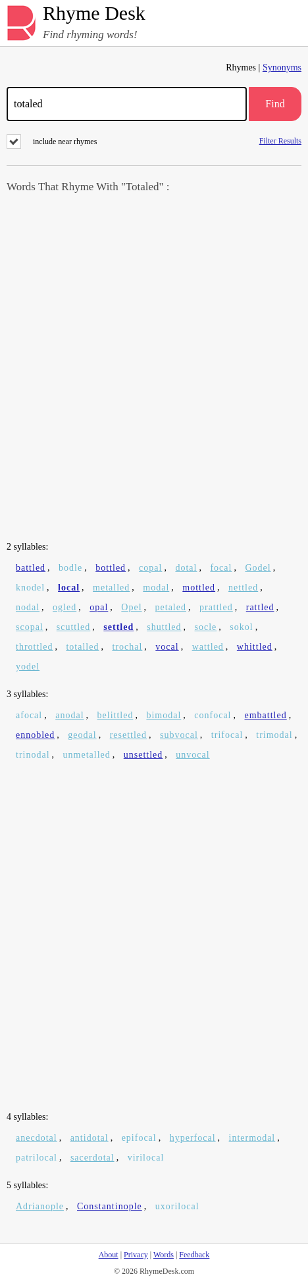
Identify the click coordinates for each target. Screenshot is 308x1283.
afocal (29, 715)
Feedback (194, 1254)
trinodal (33, 755)
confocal (212, 715)
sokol (241, 627)
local (69, 587)
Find (274, 103)
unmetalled (87, 755)
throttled (34, 647)
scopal (29, 627)
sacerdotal (92, 1158)
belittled (115, 715)
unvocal (192, 755)
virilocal (146, 1158)
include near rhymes (52, 141)
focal (221, 568)
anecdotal (36, 1138)
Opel (131, 607)
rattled (260, 607)
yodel (27, 666)
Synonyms (282, 67)
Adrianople (40, 1206)
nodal (27, 607)
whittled (254, 647)
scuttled (74, 627)
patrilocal (36, 1158)
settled (118, 627)
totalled (82, 647)
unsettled (143, 755)
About (108, 1254)
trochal (127, 647)
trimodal (274, 735)
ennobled (35, 735)
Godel (257, 568)
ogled (64, 607)
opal (99, 607)
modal (156, 587)
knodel (30, 587)
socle (206, 627)
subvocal (179, 735)
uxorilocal (177, 1206)
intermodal (252, 1138)
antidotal (89, 1138)
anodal (69, 715)
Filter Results (280, 140)
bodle (70, 568)
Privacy (136, 1254)
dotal (186, 568)
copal (150, 568)
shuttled (164, 627)
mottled (198, 587)
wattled (208, 647)
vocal (166, 647)
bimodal (163, 715)
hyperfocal (193, 1138)
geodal (82, 735)
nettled (243, 587)
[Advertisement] (154, 369)
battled (30, 568)
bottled (110, 568)
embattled (266, 715)
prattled (216, 607)
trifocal (227, 735)
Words (163, 1254)
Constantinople (109, 1206)
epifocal (139, 1138)
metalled (111, 587)
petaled (170, 607)
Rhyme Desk (94, 13)
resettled (128, 735)
